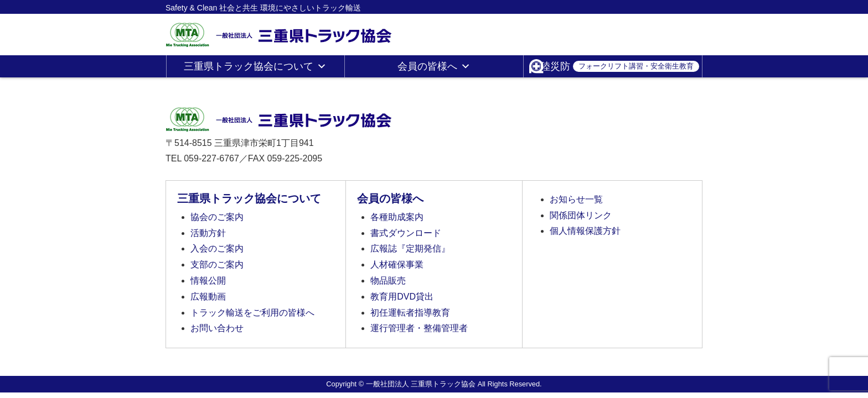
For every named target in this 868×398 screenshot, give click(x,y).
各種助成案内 (396, 217)
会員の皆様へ (434, 66)
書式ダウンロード (405, 233)
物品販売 (388, 280)
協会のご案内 (217, 217)
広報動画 (208, 296)
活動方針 (208, 233)
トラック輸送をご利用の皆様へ (252, 312)
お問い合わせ (217, 328)
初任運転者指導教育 (410, 312)
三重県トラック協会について (255, 66)
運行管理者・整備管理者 (419, 328)
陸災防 (619, 66)
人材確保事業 (396, 264)
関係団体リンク (581, 215)
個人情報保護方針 (585, 230)
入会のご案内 (217, 248)
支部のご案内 (217, 264)
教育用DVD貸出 (401, 296)
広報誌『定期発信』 (410, 248)
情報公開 (208, 280)
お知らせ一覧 (576, 199)
